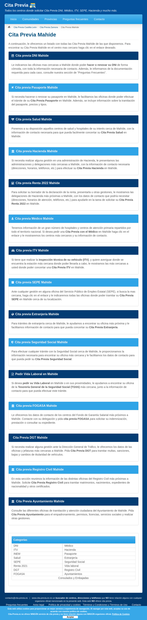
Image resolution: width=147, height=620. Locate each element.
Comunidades (30, 19)
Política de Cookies (121, 614)
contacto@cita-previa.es (16, 598)
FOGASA (19, 573)
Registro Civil (72, 569)
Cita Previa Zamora (49, 27)
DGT (16, 569)
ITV (16, 549)
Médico (69, 545)
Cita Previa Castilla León (25, 27)
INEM (17, 553)
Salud (17, 557)
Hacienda (70, 549)
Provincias (51, 19)
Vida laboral (72, 565)
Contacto (99, 19)
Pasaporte (71, 553)
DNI (16, 545)
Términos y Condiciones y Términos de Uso (105, 604)
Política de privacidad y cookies (65, 604)
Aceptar (70, 617)
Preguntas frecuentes (75, 19)
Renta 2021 (20, 565)
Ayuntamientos (73, 573)
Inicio (13, 19)
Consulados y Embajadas (73, 577)
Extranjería (71, 557)
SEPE (17, 561)
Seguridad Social (75, 561)
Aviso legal (38, 604)
